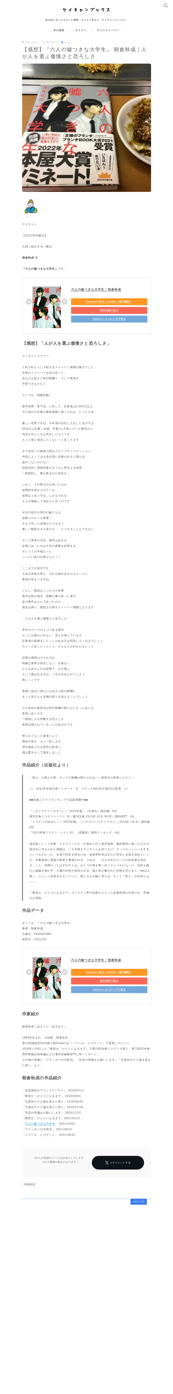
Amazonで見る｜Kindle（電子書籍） (95, 307)
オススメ (80, 36)
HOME (9, 1375)
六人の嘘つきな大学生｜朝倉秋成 (96, 295)
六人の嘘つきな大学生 (40, 1129)
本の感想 (59, 36)
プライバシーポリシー (54, 1385)
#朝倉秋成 (29, 1200)
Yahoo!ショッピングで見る (95, 325)
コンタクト (31, 1385)
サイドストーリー (108, 36)
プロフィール (12, 1385)
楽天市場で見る (95, 316)
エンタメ (67, 48)
